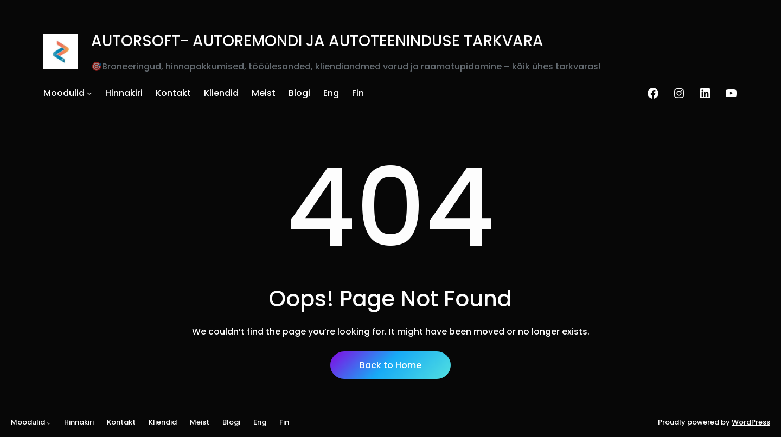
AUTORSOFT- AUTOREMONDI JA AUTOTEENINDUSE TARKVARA (317, 41)
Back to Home (390, 365)
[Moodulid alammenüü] (89, 93)
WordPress (751, 422)
